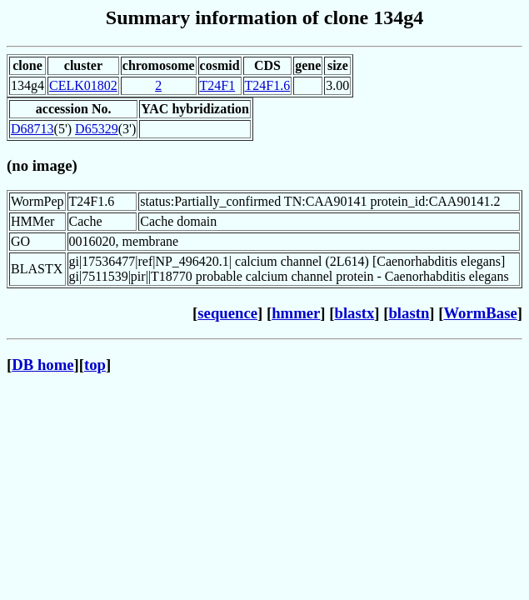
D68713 (32, 129)
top (95, 364)
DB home (42, 364)
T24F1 (218, 85)
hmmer (296, 313)
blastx (355, 313)
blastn (408, 313)
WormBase (480, 313)
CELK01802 (83, 85)
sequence (227, 313)
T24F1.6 (268, 85)
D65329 (96, 129)
